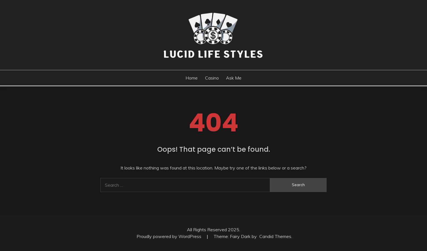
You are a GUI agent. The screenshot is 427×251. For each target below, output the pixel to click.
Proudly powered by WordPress (169, 236)
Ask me (233, 78)
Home (192, 78)
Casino (212, 78)
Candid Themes (275, 236)
